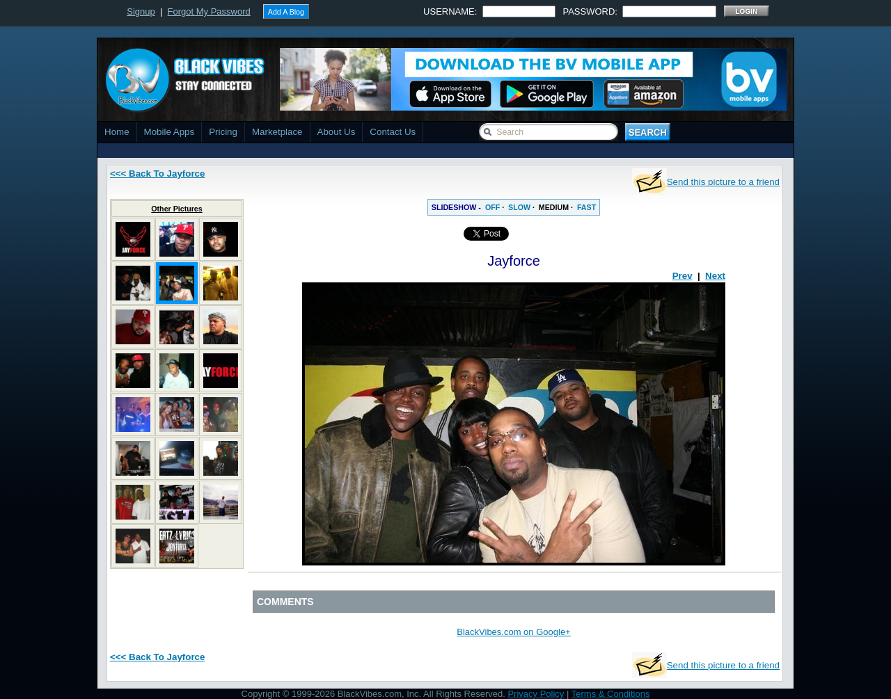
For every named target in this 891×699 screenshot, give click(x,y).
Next (715, 276)
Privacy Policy (535, 694)
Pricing (223, 132)
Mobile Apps (169, 132)
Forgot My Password (209, 11)
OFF (492, 207)
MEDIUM (554, 207)
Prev (682, 276)
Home (116, 132)
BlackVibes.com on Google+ (513, 632)
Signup (141, 11)
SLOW (519, 207)
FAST (586, 207)
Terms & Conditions (610, 694)
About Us (336, 132)
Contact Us (393, 132)
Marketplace (277, 132)
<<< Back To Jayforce (157, 173)
